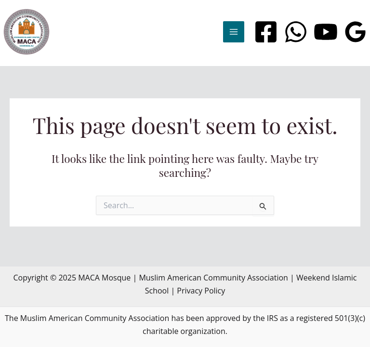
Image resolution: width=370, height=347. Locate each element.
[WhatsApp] (296, 32)
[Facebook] (266, 32)
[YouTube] (326, 32)
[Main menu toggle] (233, 31)
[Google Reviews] (356, 32)
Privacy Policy (201, 290)
